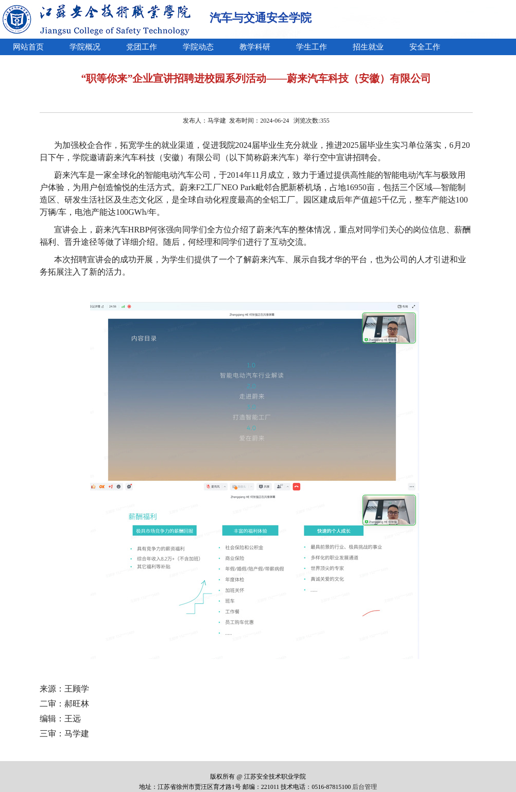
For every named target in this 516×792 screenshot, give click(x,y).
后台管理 (364, 786)
